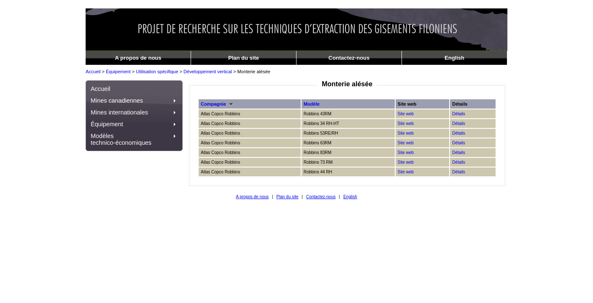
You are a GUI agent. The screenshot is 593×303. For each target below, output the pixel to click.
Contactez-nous (349, 58)
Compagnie (213, 103)
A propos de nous (138, 58)
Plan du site (243, 58)
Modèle (312, 103)
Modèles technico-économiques (134, 139)
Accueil (93, 71)
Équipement (118, 71)
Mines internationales (134, 112)
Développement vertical (207, 71)
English (454, 58)
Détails (458, 114)
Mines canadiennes (134, 100)
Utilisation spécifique (157, 71)
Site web (406, 114)
